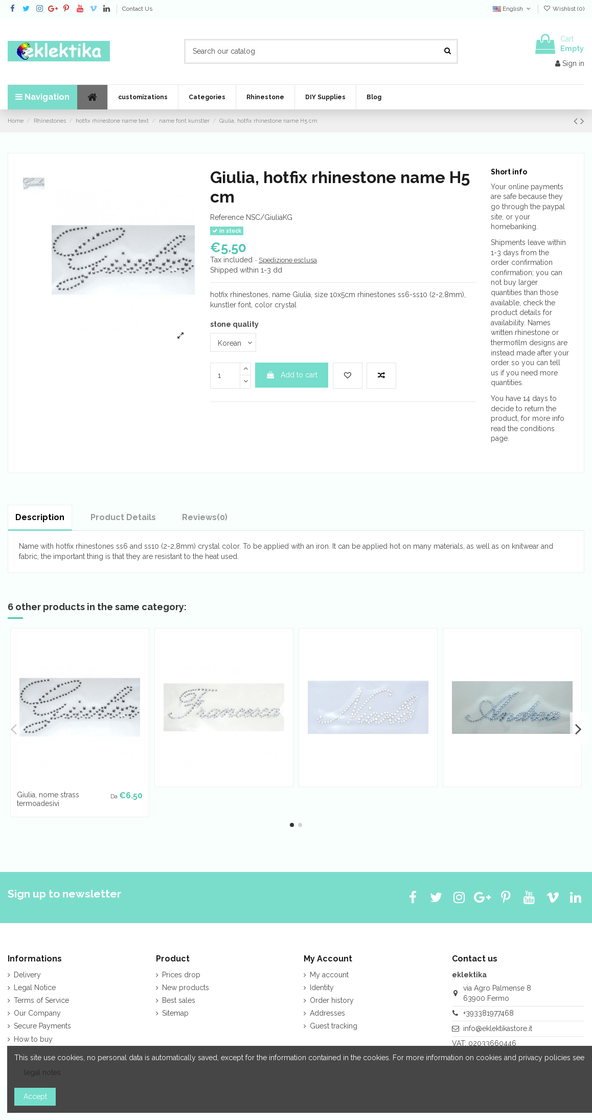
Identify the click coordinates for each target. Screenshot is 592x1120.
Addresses (327, 1013)
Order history (332, 1000)
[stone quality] (233, 342)
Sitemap (175, 1013)
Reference (227, 217)
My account (329, 975)
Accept (35, 1096)
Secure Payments (42, 1026)
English (512, 8)
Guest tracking (333, 1026)
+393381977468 (488, 1013)
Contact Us (137, 8)
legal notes (42, 1072)
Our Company (37, 1013)
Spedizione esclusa (288, 260)
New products (185, 987)
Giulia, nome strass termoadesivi (48, 799)
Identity (322, 987)
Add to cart (291, 375)
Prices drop (181, 975)
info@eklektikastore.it (497, 1028)
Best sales (178, 1000)
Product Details (123, 517)
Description (39, 517)
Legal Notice (35, 987)
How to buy (33, 1039)
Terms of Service (41, 1000)
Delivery (27, 975)
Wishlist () (563, 8)
